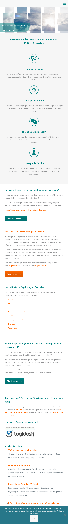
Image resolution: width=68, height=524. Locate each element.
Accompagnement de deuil (17, 320)
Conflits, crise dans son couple (19, 300)
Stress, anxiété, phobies (16, 304)
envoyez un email (40, 266)
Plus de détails (14, 381)
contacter (18, 410)
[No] (65, 515)
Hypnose (11, 324)
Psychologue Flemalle (16, 332)
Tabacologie (12, 328)
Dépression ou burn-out (16, 312)
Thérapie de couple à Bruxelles (22, 450)
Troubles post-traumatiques (18, 316)
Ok (34, 518)
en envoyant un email (21, 412)
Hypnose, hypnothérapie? (20, 465)
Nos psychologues (15, 218)
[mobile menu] (65, 4)
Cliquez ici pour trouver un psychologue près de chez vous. (25, 210)
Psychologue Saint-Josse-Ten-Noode (21, 336)
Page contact (14, 274)
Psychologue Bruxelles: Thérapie (23, 484)
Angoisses (12, 308)
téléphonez (13, 266)
